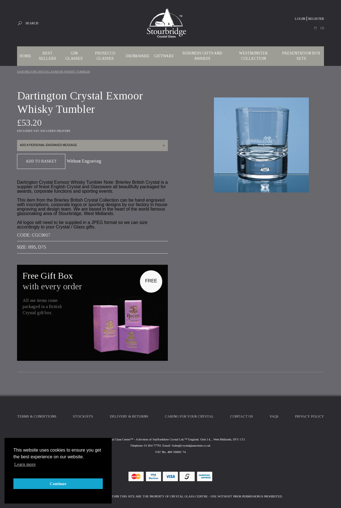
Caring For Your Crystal (189, 416)
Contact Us (241, 416)
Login (300, 19)
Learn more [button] (25, 464)
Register (316, 19)
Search (31, 23)
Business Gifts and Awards (202, 56)
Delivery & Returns (129, 416)
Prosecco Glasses (105, 56)
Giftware (164, 56)
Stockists (83, 416)
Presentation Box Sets (301, 56)
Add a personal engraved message (48, 145)
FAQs (274, 416)
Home (25, 56)
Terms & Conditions (36, 416)
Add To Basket (41, 161)
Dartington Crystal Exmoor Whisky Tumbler (53, 71)
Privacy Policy (309, 416)
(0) (322, 28)
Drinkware (137, 56)
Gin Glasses (74, 56)
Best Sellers (47, 56)
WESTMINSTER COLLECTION (253, 56)
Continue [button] (58, 483)
